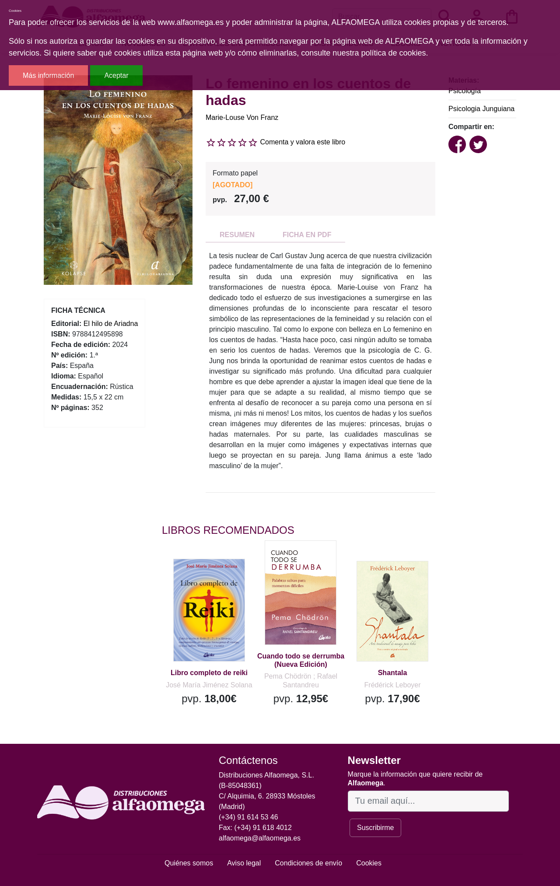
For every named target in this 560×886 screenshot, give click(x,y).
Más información (48, 75)
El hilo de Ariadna (111, 323)
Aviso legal (244, 863)
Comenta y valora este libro (302, 142)
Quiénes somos (188, 863)
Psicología (464, 91)
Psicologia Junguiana (481, 108)
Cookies (369, 863)
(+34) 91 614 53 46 (248, 817)
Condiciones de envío (308, 863)
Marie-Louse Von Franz (242, 117)
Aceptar (116, 75)
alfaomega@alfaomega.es (260, 838)
